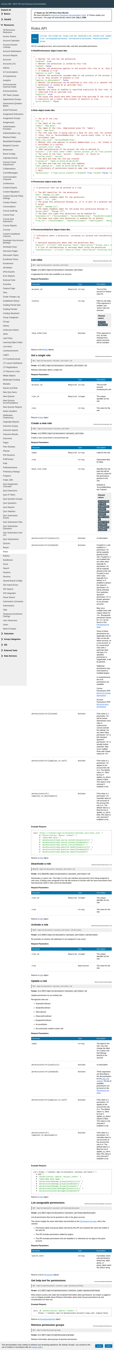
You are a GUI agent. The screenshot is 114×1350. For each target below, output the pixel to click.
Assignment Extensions (13, 114)
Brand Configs (9, 154)
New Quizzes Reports (12, 407)
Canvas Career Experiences (9, 163)
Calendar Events (10, 158)
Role (46, 349)
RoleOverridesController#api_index (102, 261)
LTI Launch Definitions (12, 363)
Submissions (8, 606)
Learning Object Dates (12, 342)
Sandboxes (8, 560)
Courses (6, 230)
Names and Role (10, 388)
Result (6, 547)
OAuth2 (7, 19)
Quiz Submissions (11, 539)
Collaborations (9, 169)
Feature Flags (9, 288)
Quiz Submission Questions (10, 527)
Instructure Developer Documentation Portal (68, 15)
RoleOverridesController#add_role (103, 423)
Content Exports (10, 188)
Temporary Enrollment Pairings (12, 615)
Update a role (39, 976)
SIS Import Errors (10, 585)
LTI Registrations (10, 367)
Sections (6, 572)
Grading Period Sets (12, 305)
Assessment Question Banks (12, 104)
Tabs (5, 610)
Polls (5, 463)
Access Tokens (9, 36)
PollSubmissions (10, 467)
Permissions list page (88, 1217)
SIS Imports (8, 589)
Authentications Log (11, 133)
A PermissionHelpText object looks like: (50, 229)
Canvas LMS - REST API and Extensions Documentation (23, 4)
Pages (6, 442)
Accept (99, 1346)
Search (6, 568)
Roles (5, 552)
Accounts (7, 59)
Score (5, 564)
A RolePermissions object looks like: (49, 50)
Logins (6, 355)
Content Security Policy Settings (13, 197)
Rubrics (6, 556)
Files (5, 292)
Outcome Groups (10, 426)
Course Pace (8, 215)
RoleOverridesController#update (103, 977)
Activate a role (98, 36)
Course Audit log (10, 211)
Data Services (10, 656)
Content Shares (10, 202)
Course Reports (10, 225)
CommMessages (10, 173)
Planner (6, 451)
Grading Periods (10, 309)
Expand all (6, 10)
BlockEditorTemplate (12, 141)
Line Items (7, 346)
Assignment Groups (11, 118)
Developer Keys (10, 247)
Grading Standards (11, 313)
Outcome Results (10, 434)
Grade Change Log (11, 297)
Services (6, 576)
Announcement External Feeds (9, 85)
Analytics (7, 80)
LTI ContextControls (11, 359)
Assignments (8, 122)
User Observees (10, 620)
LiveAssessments (10, 351)
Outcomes (7, 438)
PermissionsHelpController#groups (102, 1321)
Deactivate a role (85, 36)
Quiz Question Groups (12, 499)
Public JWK (8, 480)
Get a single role (54, 36)
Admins (6, 68)
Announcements (10, 91)
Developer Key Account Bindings (13, 241)
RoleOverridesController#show (103, 355)
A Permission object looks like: (46, 181)
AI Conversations (10, 72)
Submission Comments (13, 601)
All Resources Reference (9, 31)
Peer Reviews (9, 447)
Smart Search (9, 597)
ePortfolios (7, 268)
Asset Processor (10, 110)
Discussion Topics (11, 255)
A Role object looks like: (43, 110)
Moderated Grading (11, 380)
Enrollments (8, 263)
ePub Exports (9, 272)
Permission (48, 1270)
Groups (6, 321)
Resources (9, 25)
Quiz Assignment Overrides (10, 485)
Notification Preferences (8, 416)
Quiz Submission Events (10, 516)
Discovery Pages (10, 251)
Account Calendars (11, 41)
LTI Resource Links (11, 371)
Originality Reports (11, 422)
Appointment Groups (12, 99)
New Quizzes (9, 396)
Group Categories (10, 317)
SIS (5, 645)
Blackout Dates (9, 137)
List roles (43, 36)
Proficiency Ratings (11, 472)
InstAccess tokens (11, 330)
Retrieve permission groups (47, 1320)
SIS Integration (9, 593)
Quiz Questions (9, 503)
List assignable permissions (57, 39)
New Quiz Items (10, 392)
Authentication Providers (9, 127)
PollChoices (8, 459)
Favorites (7, 284)
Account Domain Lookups (10, 46)
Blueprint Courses (11, 145)
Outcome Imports (10, 430)
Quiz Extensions (10, 491)
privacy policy (37, 1347)
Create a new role (70, 36)
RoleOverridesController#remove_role (102, 861)
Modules (6, 384)
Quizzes (6, 543)
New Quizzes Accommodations (10, 401)
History (6, 326)
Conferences (8, 183)
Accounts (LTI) (9, 64)
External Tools (9, 280)
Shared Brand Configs (12, 581)
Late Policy (8, 338)
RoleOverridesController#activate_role (101, 921)
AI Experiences (9, 76)
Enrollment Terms (10, 259)
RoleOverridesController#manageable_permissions (98, 1199)
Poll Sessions (9, 455)
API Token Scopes (11, 95)
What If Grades (9, 629)
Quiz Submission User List (12, 534)
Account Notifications (12, 51)
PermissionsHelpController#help (103, 1277)
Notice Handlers (10, 411)
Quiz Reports (8, 507)
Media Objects (9, 375)
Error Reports (9, 276)
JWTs (5, 334)
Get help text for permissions (80, 39)
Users (5, 624)
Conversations (9, 206)
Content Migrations (11, 192)
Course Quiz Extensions (8, 220)
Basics (7, 14)
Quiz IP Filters (9, 495)
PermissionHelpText (47, 1314)
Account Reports (10, 55)
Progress (7, 476)
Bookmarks (8, 150)
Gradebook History (11, 301)
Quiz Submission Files (12, 522)
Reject (108, 1346)
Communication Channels (10, 178)
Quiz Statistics (9, 511)
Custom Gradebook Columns (11, 235)
